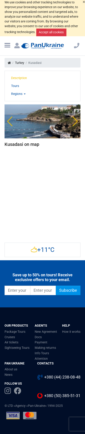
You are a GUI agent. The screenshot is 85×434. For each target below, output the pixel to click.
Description (19, 78)
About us (11, 369)
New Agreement (46, 331)
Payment (41, 342)
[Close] (84, 2)
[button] (10, 121)
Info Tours (42, 353)
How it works (71, 331)
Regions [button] (17, 94)
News (8, 374)
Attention (41, 358)
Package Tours (15, 331)
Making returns (45, 348)
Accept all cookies (51, 32)
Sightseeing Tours (17, 348)
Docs (38, 337)
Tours (15, 86)
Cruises (10, 337)
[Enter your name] (17, 290)
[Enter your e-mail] (43, 290)
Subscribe (68, 290)
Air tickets (11, 342)
